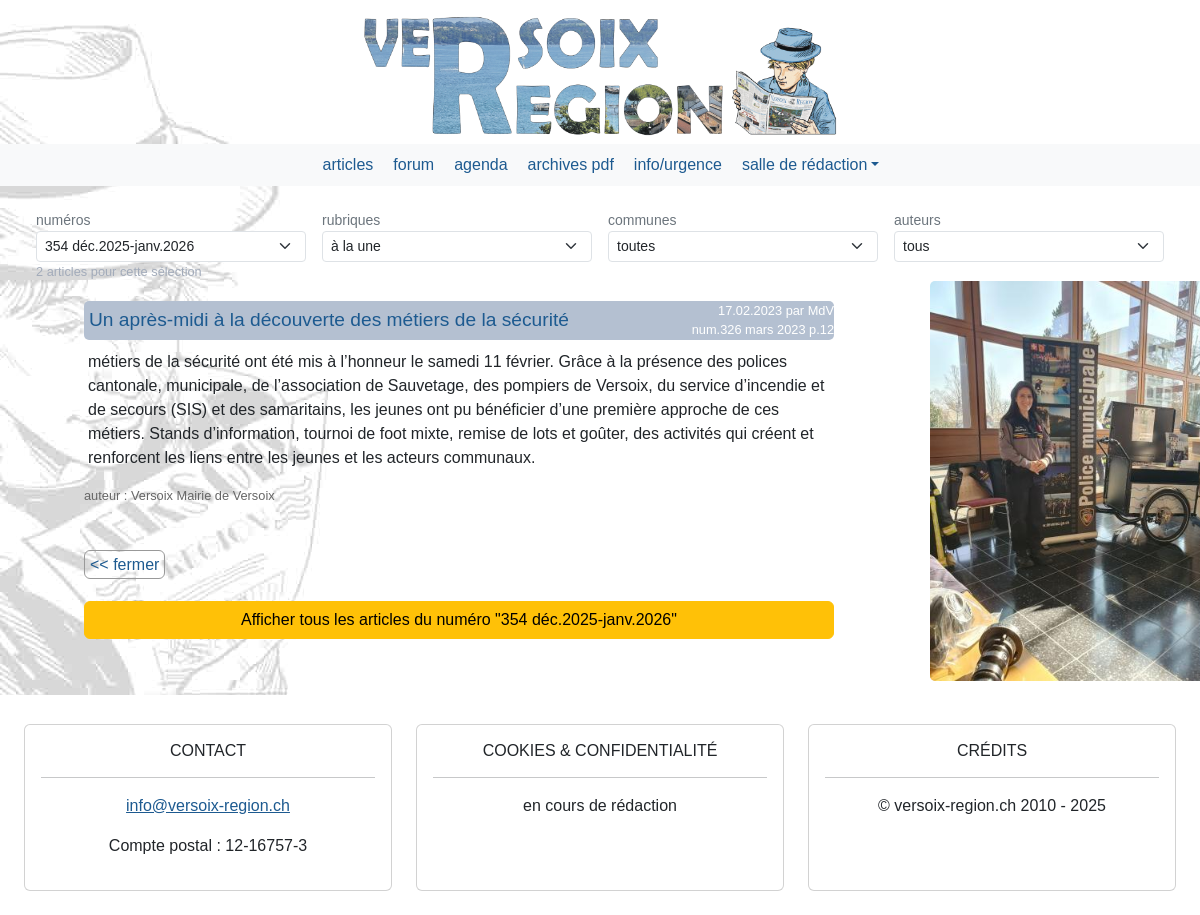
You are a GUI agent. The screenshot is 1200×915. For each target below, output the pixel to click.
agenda (480, 164)
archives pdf (571, 164)
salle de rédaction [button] (804, 164)
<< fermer (124, 564)
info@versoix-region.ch (208, 805)
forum (413, 164)
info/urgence (678, 164)
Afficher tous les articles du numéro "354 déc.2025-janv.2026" (459, 619)
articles (348, 164)
